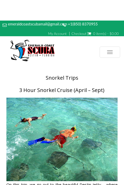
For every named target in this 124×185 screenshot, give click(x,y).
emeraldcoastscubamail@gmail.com (37, 24)
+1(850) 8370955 (83, 24)
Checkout (79, 33)
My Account (57, 33)
